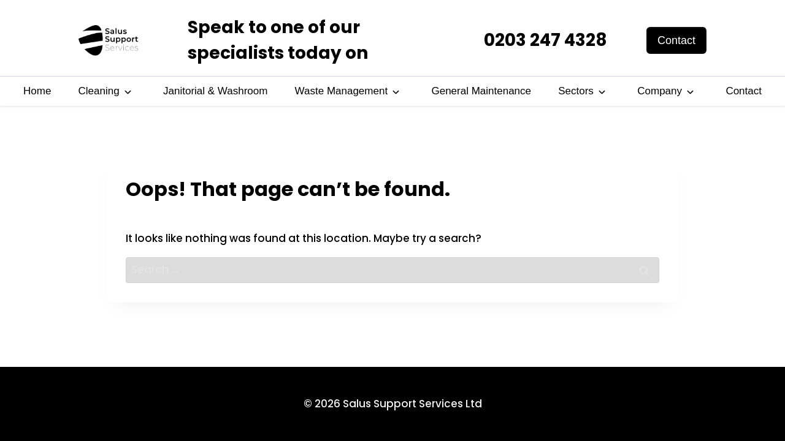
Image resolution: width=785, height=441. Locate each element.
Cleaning (99, 91)
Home (37, 91)
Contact (744, 91)
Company (659, 91)
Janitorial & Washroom (215, 91)
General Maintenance (481, 91)
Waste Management (341, 91)
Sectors (576, 91)
